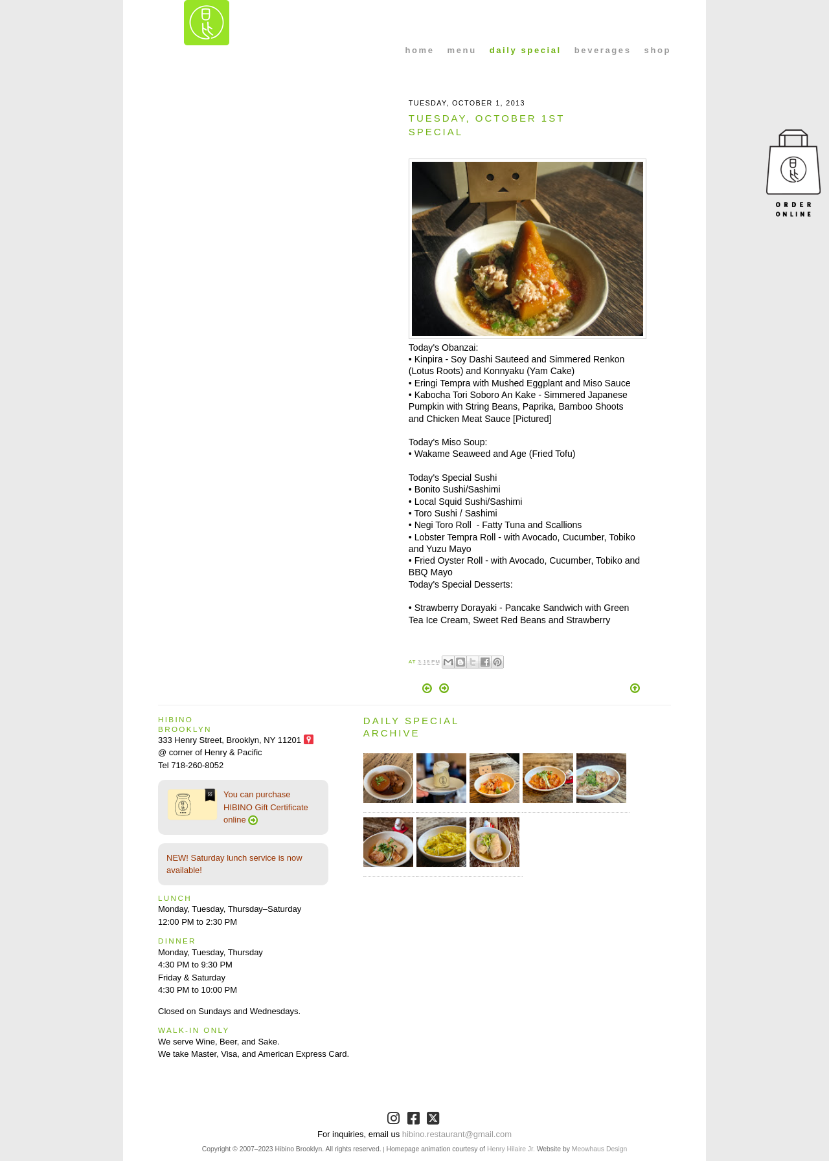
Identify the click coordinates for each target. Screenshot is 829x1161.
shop (657, 50)
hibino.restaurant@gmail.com (457, 1134)
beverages (602, 50)
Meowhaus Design (599, 1149)
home (420, 50)
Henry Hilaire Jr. (511, 1149)
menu (462, 50)
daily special (526, 50)
